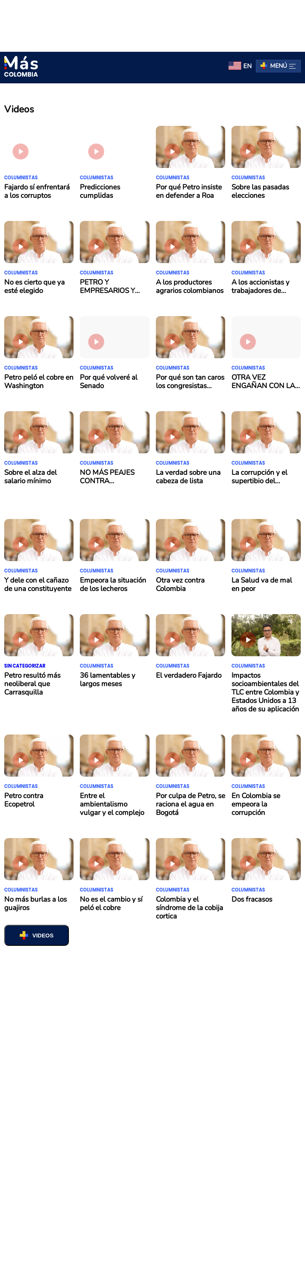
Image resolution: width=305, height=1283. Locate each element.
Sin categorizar (24, 666)
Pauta (113, 1163)
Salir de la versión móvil (153, 1271)
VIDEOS (42, 935)
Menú (283, 66)
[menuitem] (240, 66)
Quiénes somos (73, 1163)
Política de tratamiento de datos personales (192, 1163)
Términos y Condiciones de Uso (110, 1173)
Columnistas (21, 178)
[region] (152, 24)
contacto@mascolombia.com (204, 1173)
